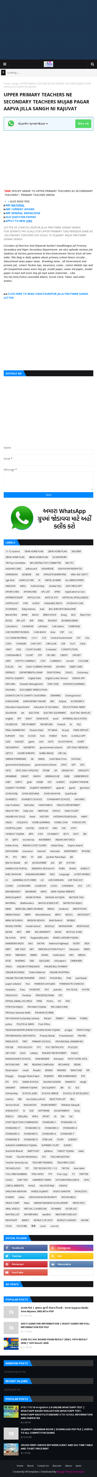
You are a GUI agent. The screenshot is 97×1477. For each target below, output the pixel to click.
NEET (8, 949)
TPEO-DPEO (37, 1174)
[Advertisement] (48, 30)
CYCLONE (83, 661)
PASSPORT (34, 989)
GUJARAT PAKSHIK (79, 782)
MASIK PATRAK (33, 897)
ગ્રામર (43, 1226)
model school (33, 926)
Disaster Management (31, 684)
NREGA (81, 955)
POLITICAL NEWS (25, 1024)
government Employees (18, 764)
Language (64, 874)
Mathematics (27, 903)
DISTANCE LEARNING (74, 684)
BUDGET (52, 620)
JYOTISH (71, 862)
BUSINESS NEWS (70, 620)
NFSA (8, 955)
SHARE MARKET (49, 1104)
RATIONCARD (13, 1064)
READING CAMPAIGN (43, 1064)
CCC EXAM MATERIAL (16, 637)
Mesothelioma (43, 914)
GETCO (9, 753)
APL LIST (45, 591)
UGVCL (9, 1179)
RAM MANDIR (42, 1058)
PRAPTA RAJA (83, 1030)
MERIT (28, 914)
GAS (41, 741)
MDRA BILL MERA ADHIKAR (29, 908)
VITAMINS (56, 1208)
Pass (22, 989)
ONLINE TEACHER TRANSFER (20, 978)
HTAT (73, 828)
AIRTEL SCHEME (53, 580)
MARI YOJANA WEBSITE (62, 891)
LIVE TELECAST (75, 880)
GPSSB (46, 770)
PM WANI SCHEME (44, 1012)
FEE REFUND (46, 724)
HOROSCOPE (79, 822)
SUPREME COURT (50, 1145)
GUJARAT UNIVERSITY (41, 787)
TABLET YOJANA (65, 1151)
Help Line (28, 810)
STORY (60, 1139)
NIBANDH (21, 955)
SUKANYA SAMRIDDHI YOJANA (21, 1145)
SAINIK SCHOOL (30, 1081)
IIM (84, 833)
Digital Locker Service (57, 678)
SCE (77, 1087)
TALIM (9, 1156)
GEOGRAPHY (12, 747)
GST (50, 782)
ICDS (40, 833)
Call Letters (58, 626)
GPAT (64, 764)
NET (32, 949)
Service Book (12, 1104)
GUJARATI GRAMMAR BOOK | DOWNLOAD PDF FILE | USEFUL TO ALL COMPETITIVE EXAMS (57, 1431)
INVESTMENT (70, 851)
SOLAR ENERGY (62, 1110)
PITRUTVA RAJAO (14, 1006)
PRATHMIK (71, 294)
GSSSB (39, 782)
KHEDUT (85, 868)
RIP (88, 1070)
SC (69, 1087)
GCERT (80, 741)
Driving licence (73, 695)
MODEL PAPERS (13, 926)
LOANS (9, 885)
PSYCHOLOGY (25, 1047)
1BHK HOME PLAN (33, 551)
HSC (64, 828)
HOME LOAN (61, 822)
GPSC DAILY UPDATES (27, 770)
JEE (71, 857)
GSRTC (18, 782)
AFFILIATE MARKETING (55, 574)
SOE (31, 1110)
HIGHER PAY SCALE (15, 816)
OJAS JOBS (44, 960)
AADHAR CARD (13, 568)
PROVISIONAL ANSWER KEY (69, 1041)
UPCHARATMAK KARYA (67, 1179)
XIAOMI (84, 1220)
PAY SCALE (71, 989)
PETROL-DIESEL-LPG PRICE (19, 1001)
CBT (62, 632)
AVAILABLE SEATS (53, 603)
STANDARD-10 (68, 1122)
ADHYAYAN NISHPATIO (70, 568)
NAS (30, 943)
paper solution (13, 983)
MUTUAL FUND (74, 932)
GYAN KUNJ (11, 793)
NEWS (87, 949)
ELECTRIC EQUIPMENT (55, 712)
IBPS (31, 833)
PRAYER (82, 1035)
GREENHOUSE (52, 776)
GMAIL (41, 759)
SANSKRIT (10, 1087)
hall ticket (29, 805)
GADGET (19, 741)
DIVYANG (10, 689)
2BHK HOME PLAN (57, 551)
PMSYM (72, 1018)
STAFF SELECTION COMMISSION (22, 1122)
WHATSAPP (11, 1220)
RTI (7, 1081)
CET (79, 637)
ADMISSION (11, 574)
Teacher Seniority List (17, 1162)
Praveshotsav (66, 1035)
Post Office (44, 1024)
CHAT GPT (36, 643)
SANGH (83, 294)
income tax (28, 839)
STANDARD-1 (49, 1122)
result (26, 1070)
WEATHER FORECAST (66, 1214)
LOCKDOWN (23, 885)
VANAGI (63, 1185)
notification (59, 955)
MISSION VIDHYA (36, 920)
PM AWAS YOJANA (37, 1006)
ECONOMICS (77, 701)
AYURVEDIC (11, 609)
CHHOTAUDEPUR (46, 294)
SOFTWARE (43, 1110)
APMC (57, 591)
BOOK (9, 620)
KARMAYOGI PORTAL (16, 868)
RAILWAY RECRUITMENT (54, 1053)
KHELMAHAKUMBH (35, 874)
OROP (42, 978)
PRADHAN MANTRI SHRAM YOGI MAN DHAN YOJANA (33, 1030)
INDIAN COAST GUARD (34, 845)
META (58, 914)
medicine (63, 908)
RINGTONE (76, 1070)
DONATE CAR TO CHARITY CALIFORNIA (26, 695)
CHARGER (21, 643)
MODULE (49, 926)
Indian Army (12, 845)
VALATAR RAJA (47, 1185)
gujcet (72, 787)
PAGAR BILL (56, 978)
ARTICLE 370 (51, 597)
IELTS (66, 833)
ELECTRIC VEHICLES (80, 712)
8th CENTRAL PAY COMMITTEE (45, 563)
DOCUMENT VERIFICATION (33, 689)
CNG (18, 649)
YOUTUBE (21, 1226)
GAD (8, 741)
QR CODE (10, 1053)
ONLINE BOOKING (15, 972)
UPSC (86, 1179)
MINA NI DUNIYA (14, 920)
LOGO (54, 885)
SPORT (46, 1116)
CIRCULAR (51, 643)
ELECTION (34, 712)
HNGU (9, 822)
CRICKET (76, 655)
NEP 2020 (20, 949)
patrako (57, 989)
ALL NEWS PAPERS (74, 580)
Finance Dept (36, 730)
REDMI (77, 1064)
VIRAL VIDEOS (12, 1208)
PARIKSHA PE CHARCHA (72, 983)
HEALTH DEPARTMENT (68, 805)
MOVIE (9, 932)
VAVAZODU (81, 1191)
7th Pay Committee (15, 563)
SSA (63, 1116)
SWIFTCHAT (33, 1151)
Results (37, 1070)
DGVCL (69, 672)
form (64, 735)
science (9, 1099)
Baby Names (28, 609)
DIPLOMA (10, 684)
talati (81, 1151)
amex (78, 1465)
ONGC (9, 966)
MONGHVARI (65, 926)
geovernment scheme (51, 747)
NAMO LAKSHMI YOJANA (65, 937)
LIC (42, 880)
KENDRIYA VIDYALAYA (43, 868)
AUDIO (36, 603)
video (21, 1197)
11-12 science (13, 551)
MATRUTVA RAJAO (72, 903)
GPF (73, 764)
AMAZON (10, 586)
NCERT (76, 943)
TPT (50, 1174)
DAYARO (60, 666)
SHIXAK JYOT (12, 1110)
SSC (71, 1116)
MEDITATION (79, 908)
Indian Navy (57, 845)
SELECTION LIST (58, 1099)
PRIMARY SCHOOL (41, 1041)
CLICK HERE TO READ (21, 294)
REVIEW (49, 1070)
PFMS (39, 1001)
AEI (37, 574)
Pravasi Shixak (47, 1035)
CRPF (8, 661)
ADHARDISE (47, 568)
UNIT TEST (22, 1179)
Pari (28, 983)
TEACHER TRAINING (42, 1162)
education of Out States (46, 707)
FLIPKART (10, 735)
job (52, 862)
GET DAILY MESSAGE (77, 747)
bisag (64, 614)
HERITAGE (43, 810)
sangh (15, 83)
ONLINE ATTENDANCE (28, 966)
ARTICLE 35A (33, 597)
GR (55, 770)
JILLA (60, 294)
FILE (79, 724)
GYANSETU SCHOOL (31, 799)
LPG (80, 885)
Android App (37, 586)
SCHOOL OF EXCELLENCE (76, 1093)
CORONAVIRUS (13, 655)
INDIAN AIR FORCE (65, 839)
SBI (61, 1087)
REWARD (61, 1070)
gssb (29, 782)
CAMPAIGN (74, 626)
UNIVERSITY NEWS (42, 1179)
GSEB (66, 776)
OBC (32, 960)
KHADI (72, 868)
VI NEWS (10, 1197)
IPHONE (86, 851)
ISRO (23, 857)
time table (79, 1168)
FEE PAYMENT (29, 724)
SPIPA (35, 1116)
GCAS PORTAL (65, 741)
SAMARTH (70, 1081)
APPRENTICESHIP (14, 597)
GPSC (8, 770)
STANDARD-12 (32, 1128)
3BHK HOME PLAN (15, 557)
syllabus (48, 1151)
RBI (26, 1064)
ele (22, 712)
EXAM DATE (42, 718)
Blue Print (85, 614)
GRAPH (37, 776)
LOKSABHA (67, 885)
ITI (32, 857)
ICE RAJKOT (53, 833)
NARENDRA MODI (15, 943)
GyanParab (71, 793)
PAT (47, 989)
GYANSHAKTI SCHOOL (58, 799)
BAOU (35, 614)
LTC (89, 885)
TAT (44, 1156)
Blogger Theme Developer (70, 1471)
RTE (83, 1076)
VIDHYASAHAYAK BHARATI (43, 1197)
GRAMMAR (11, 776)
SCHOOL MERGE (50, 1093)
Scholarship (12, 1093)
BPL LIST (21, 620)
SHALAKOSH (30, 1104)
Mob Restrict (55, 920)
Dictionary (82, 672)
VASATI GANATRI (61, 1191)
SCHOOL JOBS (29, 1093)
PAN (69, 978)
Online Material (37, 972)
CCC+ (34, 637)
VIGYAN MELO (68, 1197)
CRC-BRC (51, 655)
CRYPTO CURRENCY (25, 661)
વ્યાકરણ (54, 1226)
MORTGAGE (83, 926)
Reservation (12, 1070)
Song (76, 1110)
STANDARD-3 (70, 1128)
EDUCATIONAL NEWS (74, 707)
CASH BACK (40, 632)
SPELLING (23, 1116)
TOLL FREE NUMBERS (16, 1174)
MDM (8, 908)
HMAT (84, 816)
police (9, 1024)
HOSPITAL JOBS (13, 828)
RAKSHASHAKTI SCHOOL (18, 1058)
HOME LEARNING (41, 822)
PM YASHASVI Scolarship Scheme (22, 1018)
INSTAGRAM (12, 851)
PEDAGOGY (12, 995)
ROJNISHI (48, 1076)
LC (7, 880)
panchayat (81, 978)
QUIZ (23, 1053)
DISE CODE (53, 684)
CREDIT (64, 655)
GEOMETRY (29, 747)
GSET (8, 782)
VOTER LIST (71, 1208)
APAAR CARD (12, 591)
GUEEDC (60, 782)
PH (59, 1001)
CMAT (9, 649)
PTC (39, 1047)
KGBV (62, 868)
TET (27, 1168)
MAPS (43, 891)
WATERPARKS (31, 1214)
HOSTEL (30, 828)
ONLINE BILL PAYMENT (56, 966)
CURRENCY (55, 661)
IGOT (76, 833)
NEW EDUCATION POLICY (52, 949)
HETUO (56, 810)
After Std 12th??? (79, 574)
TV (73, 1174)
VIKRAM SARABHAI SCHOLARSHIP (51, 1203)
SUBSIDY (72, 1139)
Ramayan (58, 1058)
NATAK (40, 943)
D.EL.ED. (10, 666)
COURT (29, 655)
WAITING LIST (12, 1214)
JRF (60, 862)
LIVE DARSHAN (55, 880)
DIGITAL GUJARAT (15, 678)
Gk (32, 759)
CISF (63, 643)
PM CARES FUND (59, 1006)
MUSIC (58, 932)
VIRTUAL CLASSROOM (35, 1208)
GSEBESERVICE (81, 776)
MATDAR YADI (76, 897)
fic (71, 724)
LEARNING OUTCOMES (24, 880)
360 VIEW (76, 551)
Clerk (82, 643)
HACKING (80, 799)
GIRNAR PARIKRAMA (16, 759)
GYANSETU (11, 799)
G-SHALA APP (78, 735)
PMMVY (59, 1018)
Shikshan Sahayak (70, 1104)
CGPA (8, 643)
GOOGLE (76, 759)
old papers (60, 960)
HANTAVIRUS (45, 805)
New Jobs (74, 949)
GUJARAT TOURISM (15, 787)
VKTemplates (32, 1471)
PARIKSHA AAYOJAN (44, 983)
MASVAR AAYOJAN (55, 897)
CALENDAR (27, 626)
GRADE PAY (67, 770)
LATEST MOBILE (82, 874)
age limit (10, 580)
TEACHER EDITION (60, 1156)
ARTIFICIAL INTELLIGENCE (75, 597)
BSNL (41, 620)
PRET (25, 1041)
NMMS (33, 955)
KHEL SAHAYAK (13, 874)
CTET (43, 661)
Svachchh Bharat (14, 1151)
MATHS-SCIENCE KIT (48, 903)
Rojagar (10, 1076)
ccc (70, 632)
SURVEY (67, 1145)
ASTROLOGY (12, 603)
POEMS (83, 1018)
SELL (72, 1099)
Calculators (11, 626)
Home (7, 83)
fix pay (65, 730)
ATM (25, 603)
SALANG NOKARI (52, 1081)
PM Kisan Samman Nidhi (18, 1012)
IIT (7, 839)
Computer (51, 649)
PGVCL (50, 1001)
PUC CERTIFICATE (54, 1047)
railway (34, 1053)
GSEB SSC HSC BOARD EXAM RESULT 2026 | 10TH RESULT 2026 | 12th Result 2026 (54, 1341)
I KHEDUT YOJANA (15, 833)
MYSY (23, 937)
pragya (68, 1030)
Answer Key (55, 586)
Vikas (26, 1203)
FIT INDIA (52, 730)
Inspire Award (75, 845)
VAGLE (31, 1185)
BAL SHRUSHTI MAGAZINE (62, 609)
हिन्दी (33, 1226)
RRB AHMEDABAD (67, 1076)
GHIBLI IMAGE (46, 753)
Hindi (32, 816)
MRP (28, 932)
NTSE (8, 960)
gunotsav (84, 787)
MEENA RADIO (13, 914)
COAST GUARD (33, 649)
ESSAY (29, 718)
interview (55, 851)
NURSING (20, 960)
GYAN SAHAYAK (52, 793)
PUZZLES (72, 1047)
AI (39, 580)
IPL (7, 857)
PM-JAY (47, 1018)
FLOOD (32, 735)
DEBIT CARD (76, 666)
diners (68, 1465)
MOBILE (71, 920)
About (30, 1465)
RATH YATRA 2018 (77, 1058)
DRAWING (56, 695)
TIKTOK (65, 1168)
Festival (61, 724)
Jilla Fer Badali (13, 862)
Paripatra (10, 989)
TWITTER (83, 1174)
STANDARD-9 (31, 1139)
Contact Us (43, 1465)
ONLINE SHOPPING (59, 972)
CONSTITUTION (69, 649)
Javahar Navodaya (56, 857)
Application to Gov (75, 591)
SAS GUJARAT (49, 1087)
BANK (25, 614)
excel (55, 718)
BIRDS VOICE (49, 614)
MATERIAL (11, 903)
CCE (44, 637)
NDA (87, 943)
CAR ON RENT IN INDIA (17, 632)
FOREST (53, 735)
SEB (20, 1099)
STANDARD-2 (51, 1128)
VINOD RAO (79, 1203)
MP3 (19, 932)
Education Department (17, 707)
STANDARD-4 (12, 1133)
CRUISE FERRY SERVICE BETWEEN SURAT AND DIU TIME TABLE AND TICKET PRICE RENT (57, 1446)
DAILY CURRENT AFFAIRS (38, 666)
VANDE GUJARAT (39, 1191)
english (9, 718)
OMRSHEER (76, 960)
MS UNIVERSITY (42, 932)
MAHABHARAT (13, 891)
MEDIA (51, 908)
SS (55, 1116)
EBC (52, 701)
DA (20, 666)
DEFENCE (10, 672)
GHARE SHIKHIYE (26, 753)
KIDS (52, 874)
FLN (22, 735)
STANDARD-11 (13, 1128)
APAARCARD (30, 591)
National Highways (58, 943)
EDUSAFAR (11, 712)
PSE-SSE (9, 1047)
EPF (19, 718)
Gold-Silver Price (58, 759)
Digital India (35, 678)
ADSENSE (26, 574)
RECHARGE (63, 1064)
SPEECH (9, 1116)
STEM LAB (47, 1139)
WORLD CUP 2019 (43, 1220)
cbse (52, 632)
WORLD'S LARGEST (66, 1220)
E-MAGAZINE (12, 701)
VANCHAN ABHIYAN (16, 1191)
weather (46, 1214)
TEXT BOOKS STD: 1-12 (45, 1168)
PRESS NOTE (12, 1041)
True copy (62, 1174)
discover (56, 1465)
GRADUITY (83, 770)
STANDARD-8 (12, 1139)
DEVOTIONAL (54, 672)
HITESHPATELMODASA (65, 816)
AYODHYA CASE (75, 603)
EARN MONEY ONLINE (34, 701)
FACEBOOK (11, 724)
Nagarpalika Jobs (39, 937)
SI (24, 1110)
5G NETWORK (60, 557)
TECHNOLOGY (13, 1168)
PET (60, 995)
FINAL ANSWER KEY (15, 730)
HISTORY (44, 816)
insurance (28, 851)
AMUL (23, 586)
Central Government (61, 637)
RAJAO (74, 1053)
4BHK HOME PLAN (38, 557)
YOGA (9, 1226)
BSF (32, 620)
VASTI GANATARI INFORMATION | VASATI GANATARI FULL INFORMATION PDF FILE (55, 1325)
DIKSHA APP (78, 678)
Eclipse (62, 701)
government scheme (45, 764)
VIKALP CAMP (12, 1203)
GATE (50, 741)
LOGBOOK (40, 885)
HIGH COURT (71, 810)
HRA (55, 828)
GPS (82, 764)
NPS (71, 955)
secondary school (35, 1099)
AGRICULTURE (26, 580)
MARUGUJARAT (13, 897)
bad (42, 609)
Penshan (26, 995)
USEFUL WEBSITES (15, 1185)
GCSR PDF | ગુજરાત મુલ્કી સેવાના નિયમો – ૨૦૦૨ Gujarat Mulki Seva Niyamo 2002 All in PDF (54, 1309)
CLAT (72, 643)
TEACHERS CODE (65, 1162)
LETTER (9, 297)
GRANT (25, 776)
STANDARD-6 (49, 1133)
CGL (87, 637)
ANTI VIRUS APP (74, 586)
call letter (43, 626)
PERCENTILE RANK (45, 995)
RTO (15, 1081)
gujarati (60, 787)
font (42, 735)
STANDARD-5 (31, 1133)
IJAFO (15, 839)
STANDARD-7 (67, 1133)
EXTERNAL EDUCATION (75, 718)
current (70, 661)
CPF (40, 655)
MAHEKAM (30, 891)
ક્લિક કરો (83, 123)
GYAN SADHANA (30, 793)
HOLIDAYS (22, 822)
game (31, 741)
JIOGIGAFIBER (39, 862)
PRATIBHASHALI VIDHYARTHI (20, 1035)
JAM (40, 857)
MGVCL (69, 914)
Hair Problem (13, 805)
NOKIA (44, 955)
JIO (26, 862)
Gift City (62, 753)
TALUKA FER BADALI (26, 1156)
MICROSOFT (84, 914)
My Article (11, 937)
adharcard (31, 568)
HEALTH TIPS (12, 810)
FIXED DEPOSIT (81, 730)
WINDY (25, 1220)
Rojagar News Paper (29, 1076)
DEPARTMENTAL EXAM (30, 672)
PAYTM (85, 989)
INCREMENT (45, 839)
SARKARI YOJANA (28, 1087)
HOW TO (43, 828)
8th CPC (70, 563)
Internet (41, 851)
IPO (15, 857)
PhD (68, 1001)
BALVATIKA (11, 614)
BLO (73, 614)
